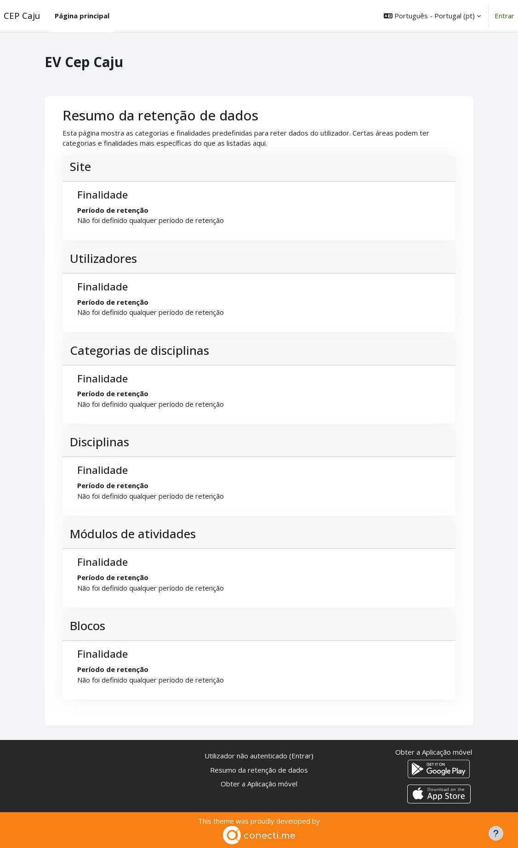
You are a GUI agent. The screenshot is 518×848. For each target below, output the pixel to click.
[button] (432, 16)
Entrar (504, 15)
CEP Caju (22, 15)
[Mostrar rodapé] (496, 833)
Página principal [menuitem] (82, 15)
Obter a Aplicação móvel (259, 783)
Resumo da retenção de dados (259, 769)
